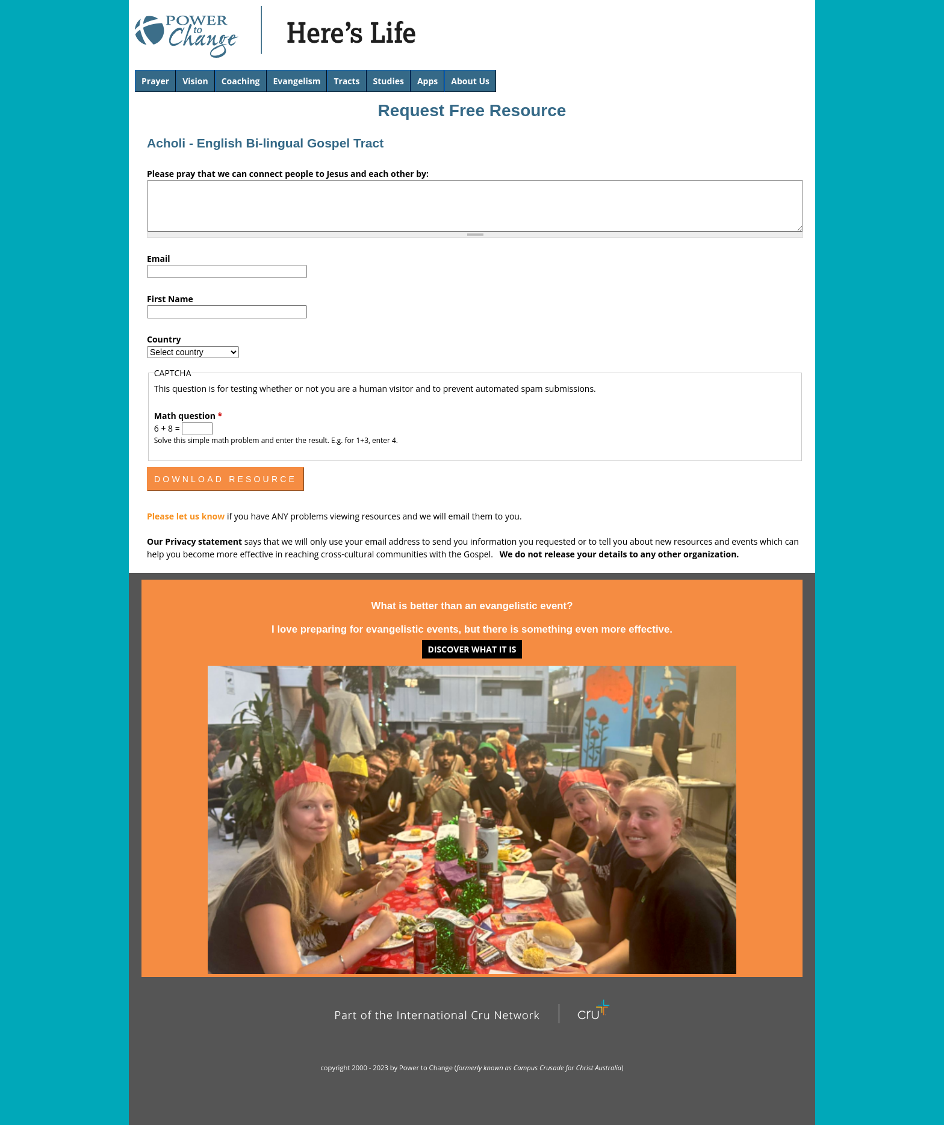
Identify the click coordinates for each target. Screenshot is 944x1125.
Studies (388, 81)
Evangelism (297, 81)
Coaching (241, 81)
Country (164, 339)
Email (158, 258)
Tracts (346, 81)
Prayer (155, 81)
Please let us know (187, 516)
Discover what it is (472, 649)
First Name (170, 299)
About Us (470, 81)
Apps (427, 81)
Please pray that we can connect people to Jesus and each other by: (288, 173)
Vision (195, 81)
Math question (188, 415)
